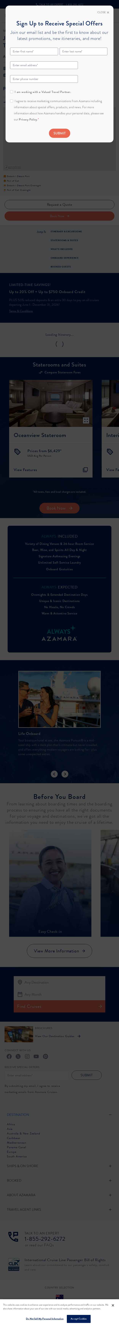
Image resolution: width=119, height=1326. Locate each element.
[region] (59, 1312)
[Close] (103, 12)
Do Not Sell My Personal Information (45, 1319)
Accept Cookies (79, 1319)
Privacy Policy (28, 119)
